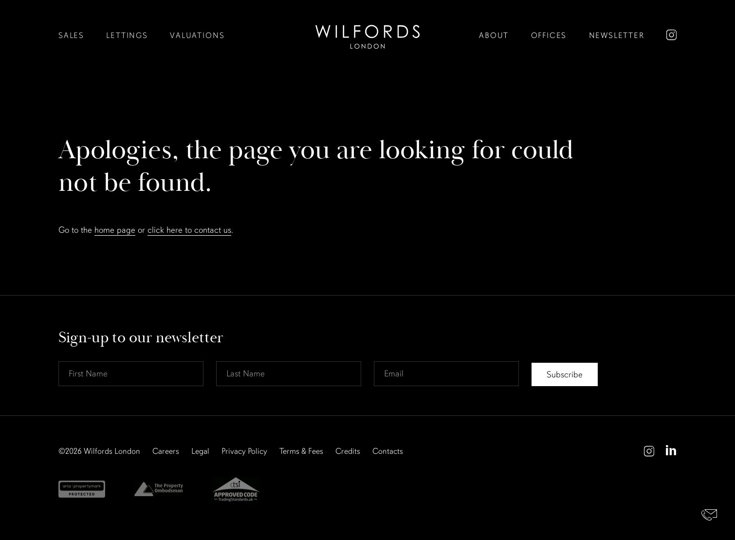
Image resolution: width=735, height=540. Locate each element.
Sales (70, 36)
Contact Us (709, 514)
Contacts (387, 452)
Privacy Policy (244, 452)
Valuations (192, 36)
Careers (165, 452)
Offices (553, 36)
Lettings (125, 36)
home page (114, 230)
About (500, 36)
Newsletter (618, 36)
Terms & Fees (301, 452)
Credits (347, 452)
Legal (200, 452)
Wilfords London (112, 452)
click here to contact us (189, 230)
